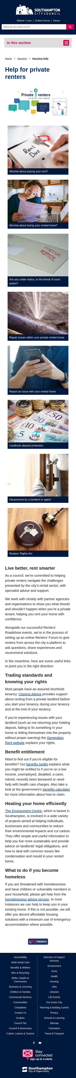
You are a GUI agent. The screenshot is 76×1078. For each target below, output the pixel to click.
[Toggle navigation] (66, 43)
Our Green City (54, 1002)
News (56, 20)
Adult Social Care (20, 962)
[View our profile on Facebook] (34, 1043)
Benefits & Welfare (20, 967)
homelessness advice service (27, 899)
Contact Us (20, 1012)
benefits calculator (56, 789)
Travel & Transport (54, 1033)
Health (54, 976)
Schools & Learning (54, 1018)
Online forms (42, 20)
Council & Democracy (20, 1028)
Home (8, 58)
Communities (20, 1002)
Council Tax (20, 1023)
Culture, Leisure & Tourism (20, 1033)
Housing (22, 58)
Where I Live (24, 20)
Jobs (54, 986)
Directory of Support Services (54, 959)
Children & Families (20, 992)
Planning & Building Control (54, 1007)
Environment (54, 966)
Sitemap (54, 1023)
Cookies (20, 1018)
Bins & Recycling (20, 972)
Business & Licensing (20, 986)
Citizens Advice (30, 694)
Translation (54, 1028)
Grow (54, 971)
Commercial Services (20, 997)
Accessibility (20, 957)
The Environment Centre (23, 811)
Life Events (54, 997)
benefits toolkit (37, 764)
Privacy (54, 1012)
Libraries (54, 992)
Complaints (20, 1007)
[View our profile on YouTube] (40, 1043)
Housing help (40, 58)
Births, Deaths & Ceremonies (20, 980)
